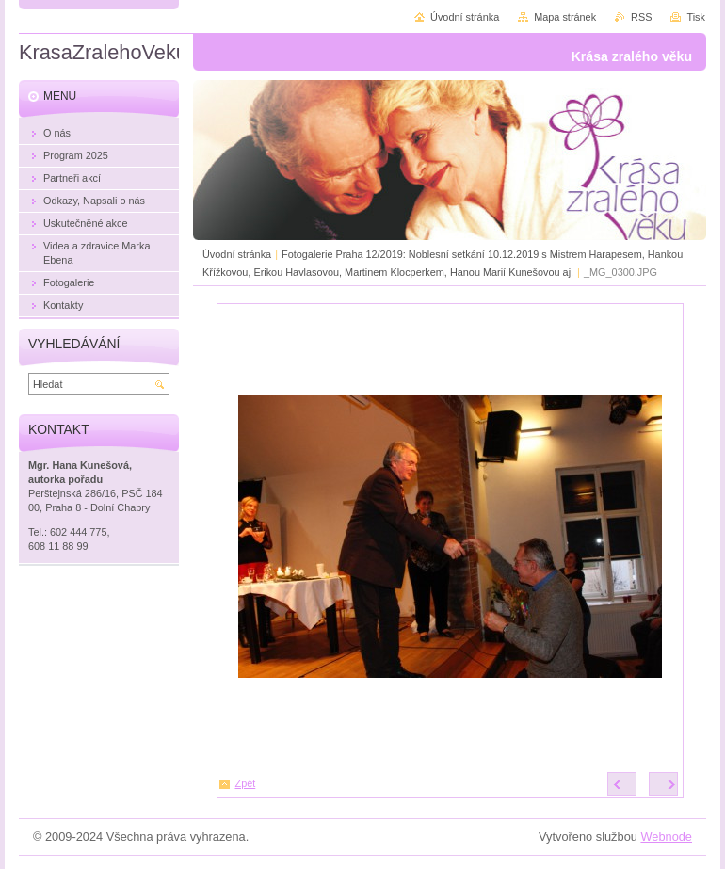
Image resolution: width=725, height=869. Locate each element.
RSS (641, 17)
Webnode (666, 836)
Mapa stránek (565, 17)
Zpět (245, 783)
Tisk (695, 17)
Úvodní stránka (236, 254)
